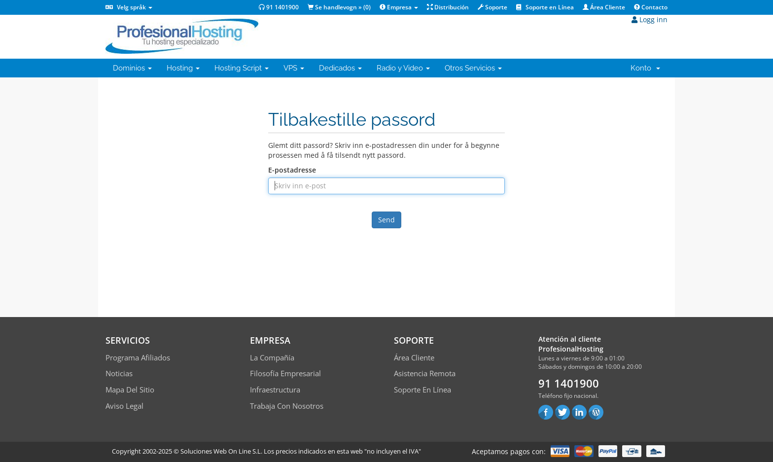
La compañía (272, 357)
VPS (293, 68)
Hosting (183, 68)
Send (386, 219)
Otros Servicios (473, 68)
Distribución (448, 7)
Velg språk (128, 7)
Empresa (399, 7)
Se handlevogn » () (339, 7)
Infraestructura (275, 389)
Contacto (651, 7)
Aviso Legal (124, 406)
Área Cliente (604, 7)
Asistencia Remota (425, 373)
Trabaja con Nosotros (286, 406)
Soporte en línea (422, 389)
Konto (645, 68)
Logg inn (650, 19)
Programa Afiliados (137, 357)
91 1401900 (279, 7)
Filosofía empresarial (285, 373)
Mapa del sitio (129, 389)
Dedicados (340, 68)
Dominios (132, 68)
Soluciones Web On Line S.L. (221, 451)
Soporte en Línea (545, 7)
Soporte (492, 7)
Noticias (119, 373)
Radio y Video (403, 68)
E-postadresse (292, 170)
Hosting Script (241, 68)
